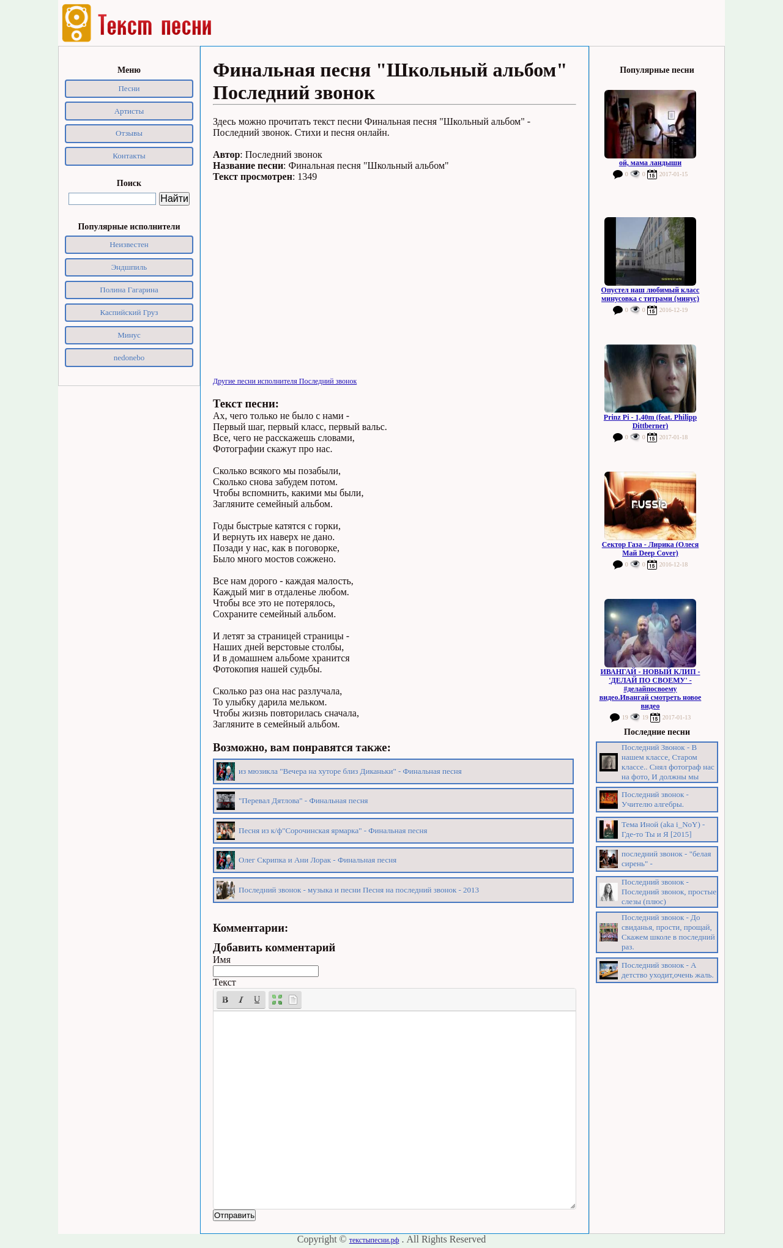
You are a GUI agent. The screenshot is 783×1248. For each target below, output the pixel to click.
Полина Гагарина (129, 289)
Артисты (129, 111)
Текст (224, 982)
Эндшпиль (129, 267)
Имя (222, 959)
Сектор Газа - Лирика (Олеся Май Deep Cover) (650, 548)
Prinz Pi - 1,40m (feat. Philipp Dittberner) (650, 421)
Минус (129, 335)
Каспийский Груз (129, 312)
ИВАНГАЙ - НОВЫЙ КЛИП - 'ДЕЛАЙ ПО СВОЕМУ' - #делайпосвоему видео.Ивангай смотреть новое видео (650, 688)
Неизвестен (129, 244)
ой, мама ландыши (650, 162)
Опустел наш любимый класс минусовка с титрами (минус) (650, 294)
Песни (128, 88)
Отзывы (129, 133)
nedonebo (129, 357)
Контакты (129, 155)
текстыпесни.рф (374, 1240)
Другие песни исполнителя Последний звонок (285, 381)
